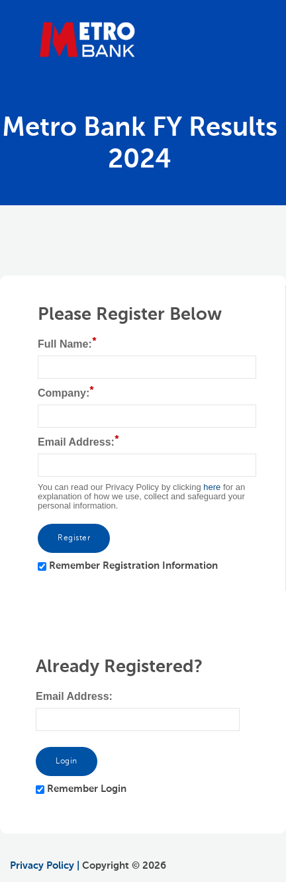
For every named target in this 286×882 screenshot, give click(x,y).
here (211, 487)
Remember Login (86, 789)
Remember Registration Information (133, 566)
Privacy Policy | (44, 866)
